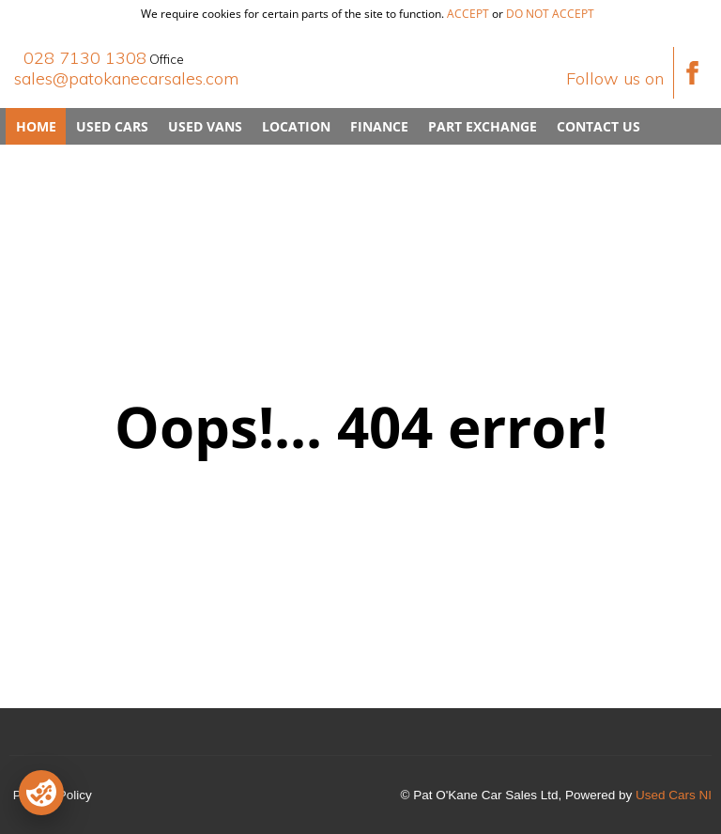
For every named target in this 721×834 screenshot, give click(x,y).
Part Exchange (482, 126)
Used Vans (205, 126)
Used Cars (112, 126)
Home (36, 126)
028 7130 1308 (84, 58)
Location (296, 126)
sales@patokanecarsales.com (126, 78)
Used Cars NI (674, 795)
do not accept (550, 14)
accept (468, 14)
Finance (379, 126)
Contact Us (598, 126)
